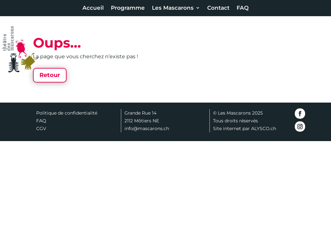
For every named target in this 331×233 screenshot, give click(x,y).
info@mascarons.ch (146, 128)
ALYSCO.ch (263, 128)
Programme (128, 8)
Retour (49, 75)
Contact (218, 8)
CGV (41, 128)
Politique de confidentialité (66, 113)
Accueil (93, 8)
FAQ (243, 8)
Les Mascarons (173, 8)
